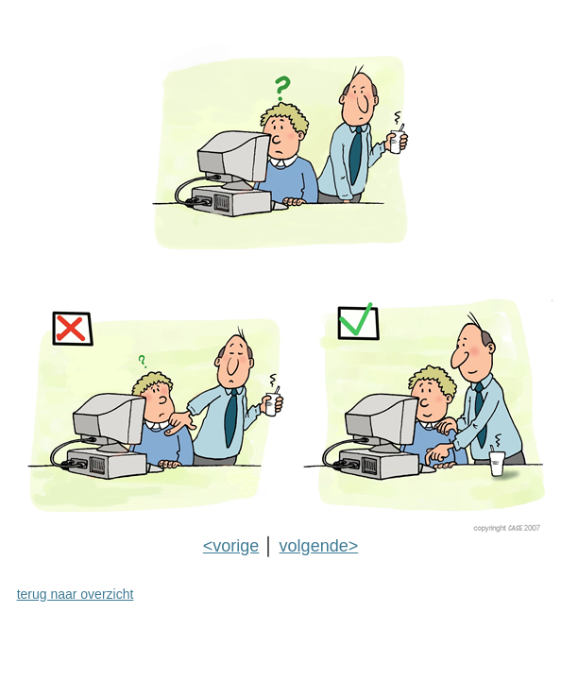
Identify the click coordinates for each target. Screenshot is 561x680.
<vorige (231, 545)
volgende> (319, 545)
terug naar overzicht (75, 594)
